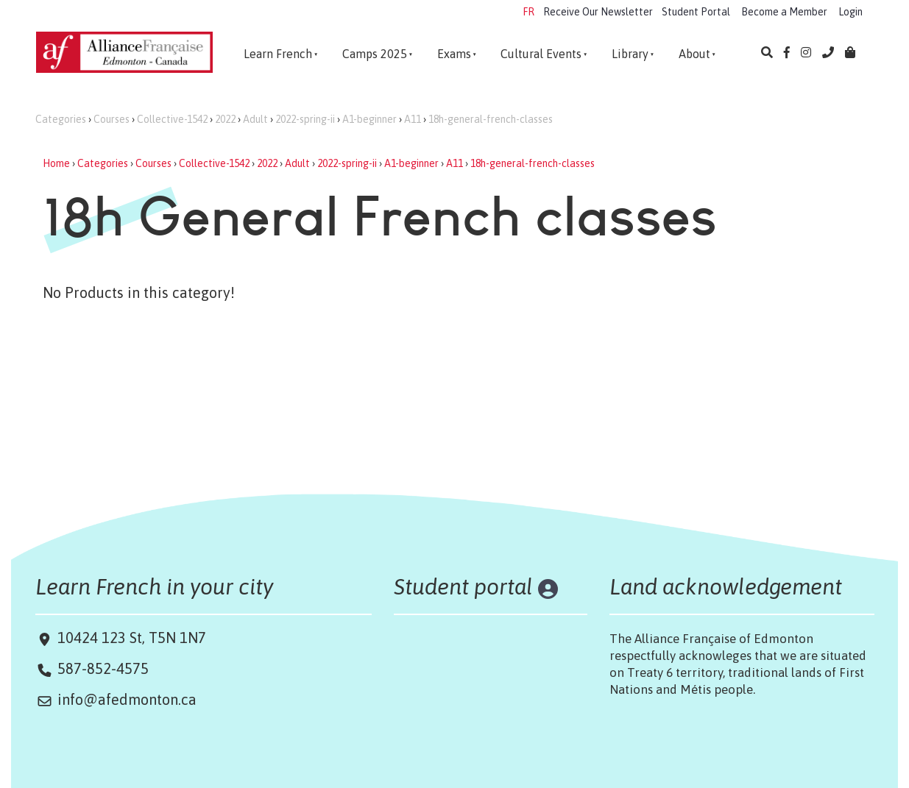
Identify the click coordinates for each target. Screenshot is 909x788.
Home (56, 163)
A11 (412, 119)
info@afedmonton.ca (127, 699)
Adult (255, 119)
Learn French (278, 53)
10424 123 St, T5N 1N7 (130, 637)
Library (630, 53)
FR (528, 12)
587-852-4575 (103, 668)
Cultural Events (541, 53)
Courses (111, 119)
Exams (454, 53)
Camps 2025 (374, 53)
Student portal (463, 586)
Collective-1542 (172, 119)
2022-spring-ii (305, 119)
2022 (225, 119)
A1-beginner (369, 119)
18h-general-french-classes (490, 119)
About (694, 53)
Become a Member (784, 12)
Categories (60, 119)
